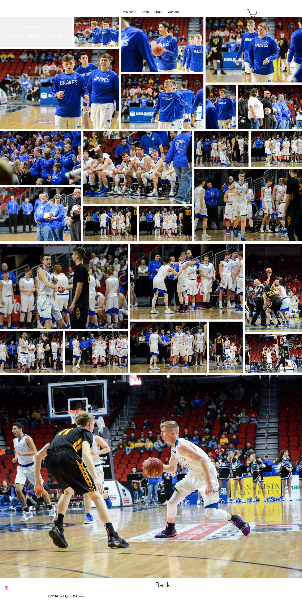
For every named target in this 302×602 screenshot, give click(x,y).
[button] (252, 13)
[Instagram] (6, 588)
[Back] (162, 585)
